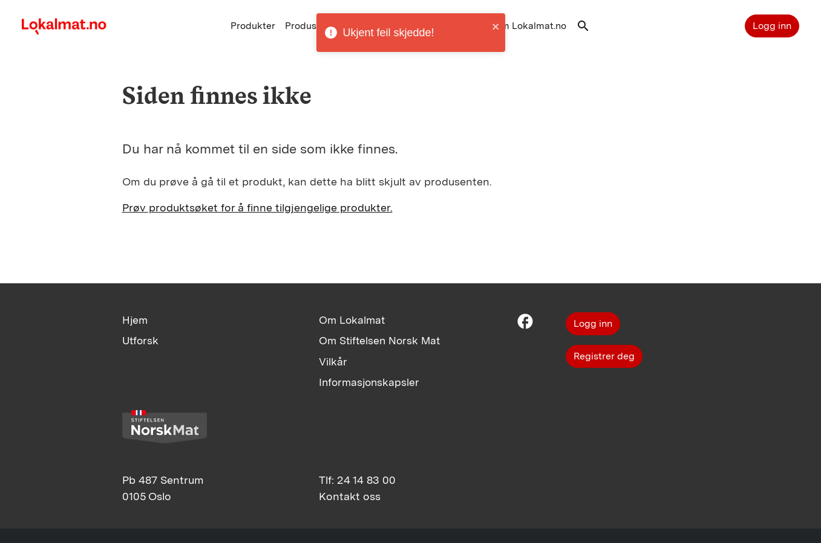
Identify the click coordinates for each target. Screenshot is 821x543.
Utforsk (140, 340)
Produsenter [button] (312, 25)
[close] (496, 29)
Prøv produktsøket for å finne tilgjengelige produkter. (257, 207)
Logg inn (772, 25)
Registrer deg (604, 356)
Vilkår (333, 361)
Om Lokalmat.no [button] (529, 25)
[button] (583, 29)
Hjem (135, 319)
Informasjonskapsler (369, 382)
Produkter (253, 25)
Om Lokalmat (352, 319)
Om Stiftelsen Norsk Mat (379, 340)
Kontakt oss (350, 496)
